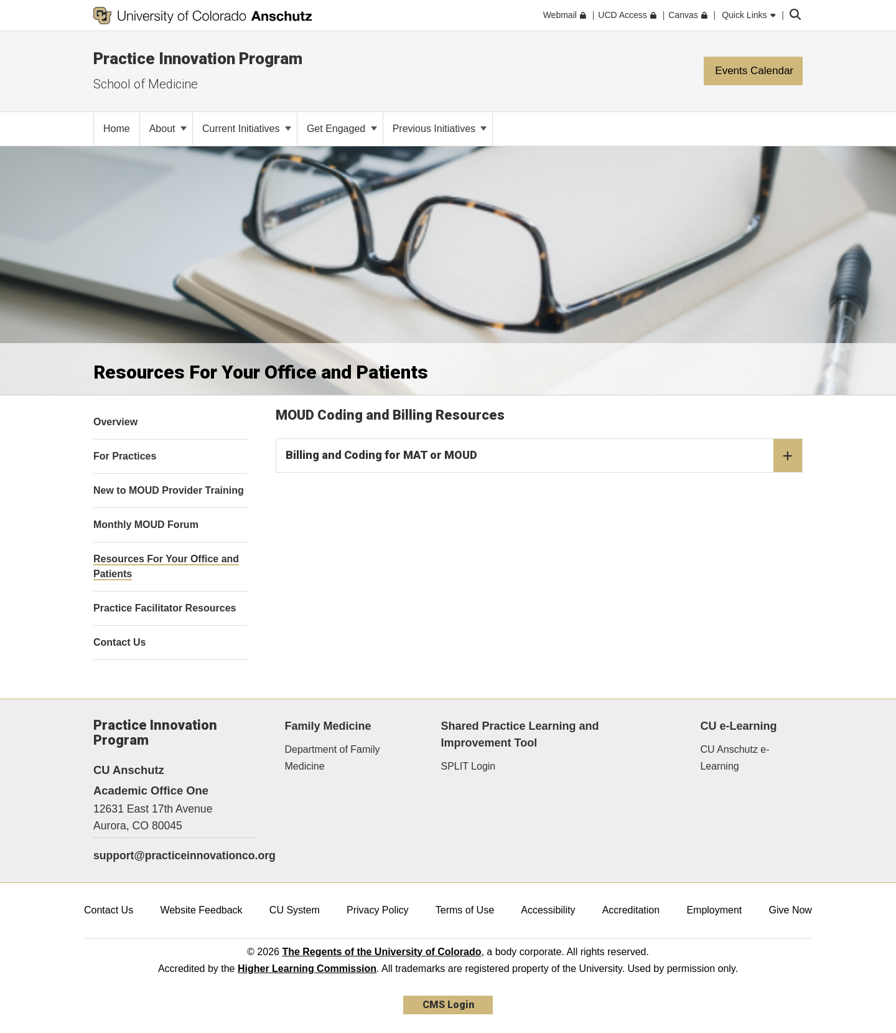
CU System (294, 910)
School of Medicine (145, 84)
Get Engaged (342, 128)
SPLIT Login (468, 766)
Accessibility (548, 910)
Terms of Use (465, 910)
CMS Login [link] (448, 1005)
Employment (714, 910)
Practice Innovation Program (197, 58)
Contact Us (108, 910)
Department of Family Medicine (332, 757)
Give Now (790, 910)
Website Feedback (201, 910)
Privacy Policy (378, 910)
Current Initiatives (246, 128)
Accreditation (631, 910)
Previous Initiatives (440, 128)
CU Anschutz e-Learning (734, 757)
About (168, 128)
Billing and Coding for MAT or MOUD (544, 456)
